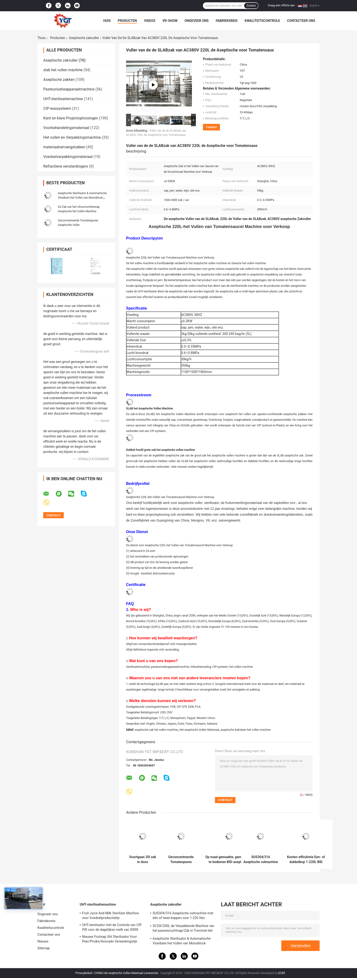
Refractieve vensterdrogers (65, 166)
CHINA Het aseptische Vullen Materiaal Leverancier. (127, 973)
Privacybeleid (83, 973)
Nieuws (42, 941)
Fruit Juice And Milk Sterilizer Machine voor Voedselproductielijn (110, 915)
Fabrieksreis (227, 21)
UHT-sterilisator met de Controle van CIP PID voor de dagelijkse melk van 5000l (112, 927)
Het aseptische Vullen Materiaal (199, 729)
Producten (127, 21)
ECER (281, 973)
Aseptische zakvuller (84, 38)
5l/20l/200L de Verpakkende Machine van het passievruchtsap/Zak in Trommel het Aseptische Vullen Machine (183, 929)
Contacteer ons (301, 21)
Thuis (41, 38)
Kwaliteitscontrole (262, 21)
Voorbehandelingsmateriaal (66, 128)
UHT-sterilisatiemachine (63, 99)
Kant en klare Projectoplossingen (70, 118)
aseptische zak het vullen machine (156, 729)
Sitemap (43, 948)
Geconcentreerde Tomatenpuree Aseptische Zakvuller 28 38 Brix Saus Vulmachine (181, 859)
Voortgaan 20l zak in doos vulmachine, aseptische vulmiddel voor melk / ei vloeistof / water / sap (142, 859)
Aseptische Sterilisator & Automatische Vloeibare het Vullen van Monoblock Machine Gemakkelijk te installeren (82, 198)
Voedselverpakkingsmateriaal (68, 156)
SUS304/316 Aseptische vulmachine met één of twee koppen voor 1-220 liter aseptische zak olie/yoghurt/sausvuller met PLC (260, 859)
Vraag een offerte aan (281, 5)
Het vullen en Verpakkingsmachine (72, 137)
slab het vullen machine (63, 70)
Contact (211, 127)
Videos (149, 21)
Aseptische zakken (59, 79)
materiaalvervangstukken (64, 147)
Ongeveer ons (197, 21)
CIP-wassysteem (57, 108)
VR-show (170, 21)
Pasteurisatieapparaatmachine (69, 89)
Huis (107, 21)
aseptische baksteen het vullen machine (246, 729)
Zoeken (251, 5)
